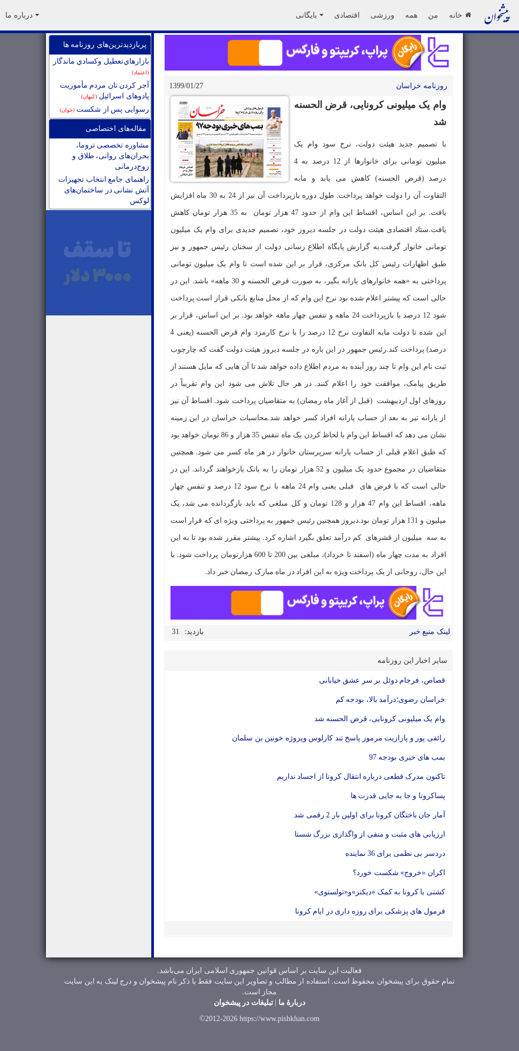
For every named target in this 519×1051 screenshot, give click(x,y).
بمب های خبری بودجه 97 (407, 757)
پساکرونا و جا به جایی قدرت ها (398, 796)
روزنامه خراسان (421, 86)
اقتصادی (347, 15)
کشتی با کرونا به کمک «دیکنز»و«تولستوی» (379, 892)
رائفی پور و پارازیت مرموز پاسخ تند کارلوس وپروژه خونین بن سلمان (338, 738)
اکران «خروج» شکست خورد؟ (399, 873)
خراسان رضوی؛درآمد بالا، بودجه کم (390, 699)
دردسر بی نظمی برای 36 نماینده (395, 853)
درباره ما (22, 15)
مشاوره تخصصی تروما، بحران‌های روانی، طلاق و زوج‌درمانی (110, 156)
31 (176, 632)
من (433, 15)
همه (411, 15)
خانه (460, 15)
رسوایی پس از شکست (104, 109)
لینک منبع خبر (429, 632)
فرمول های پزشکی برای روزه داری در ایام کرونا (370, 911)
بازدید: (194, 632)
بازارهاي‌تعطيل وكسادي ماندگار (101, 66)
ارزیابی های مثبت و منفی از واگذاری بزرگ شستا (370, 834)
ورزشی (382, 15)
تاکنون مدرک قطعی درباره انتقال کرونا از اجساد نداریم (359, 776)
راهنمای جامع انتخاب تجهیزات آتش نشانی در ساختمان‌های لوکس (103, 190)
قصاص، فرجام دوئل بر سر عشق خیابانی (382, 680)
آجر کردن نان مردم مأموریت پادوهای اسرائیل (104, 90)
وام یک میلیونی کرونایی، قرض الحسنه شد (379, 719)
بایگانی (309, 15)
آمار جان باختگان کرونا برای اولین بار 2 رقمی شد (369, 815)
